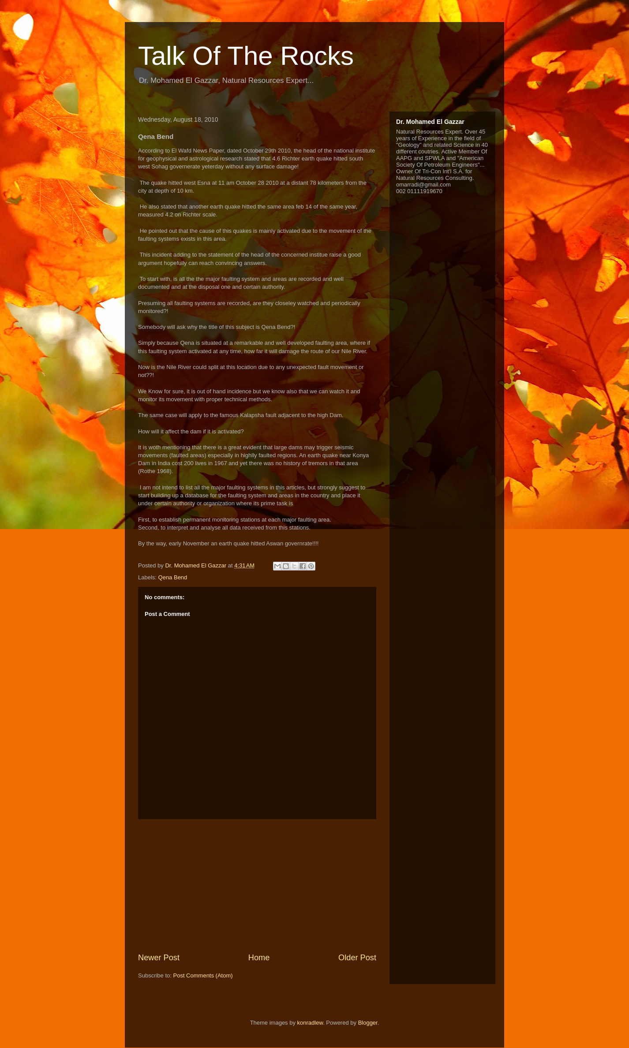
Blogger (368, 1022)
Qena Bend (172, 577)
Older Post (357, 957)
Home (259, 957)
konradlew (310, 1022)
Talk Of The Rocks (246, 56)
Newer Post (159, 957)
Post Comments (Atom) (203, 975)
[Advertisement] (257, 886)
